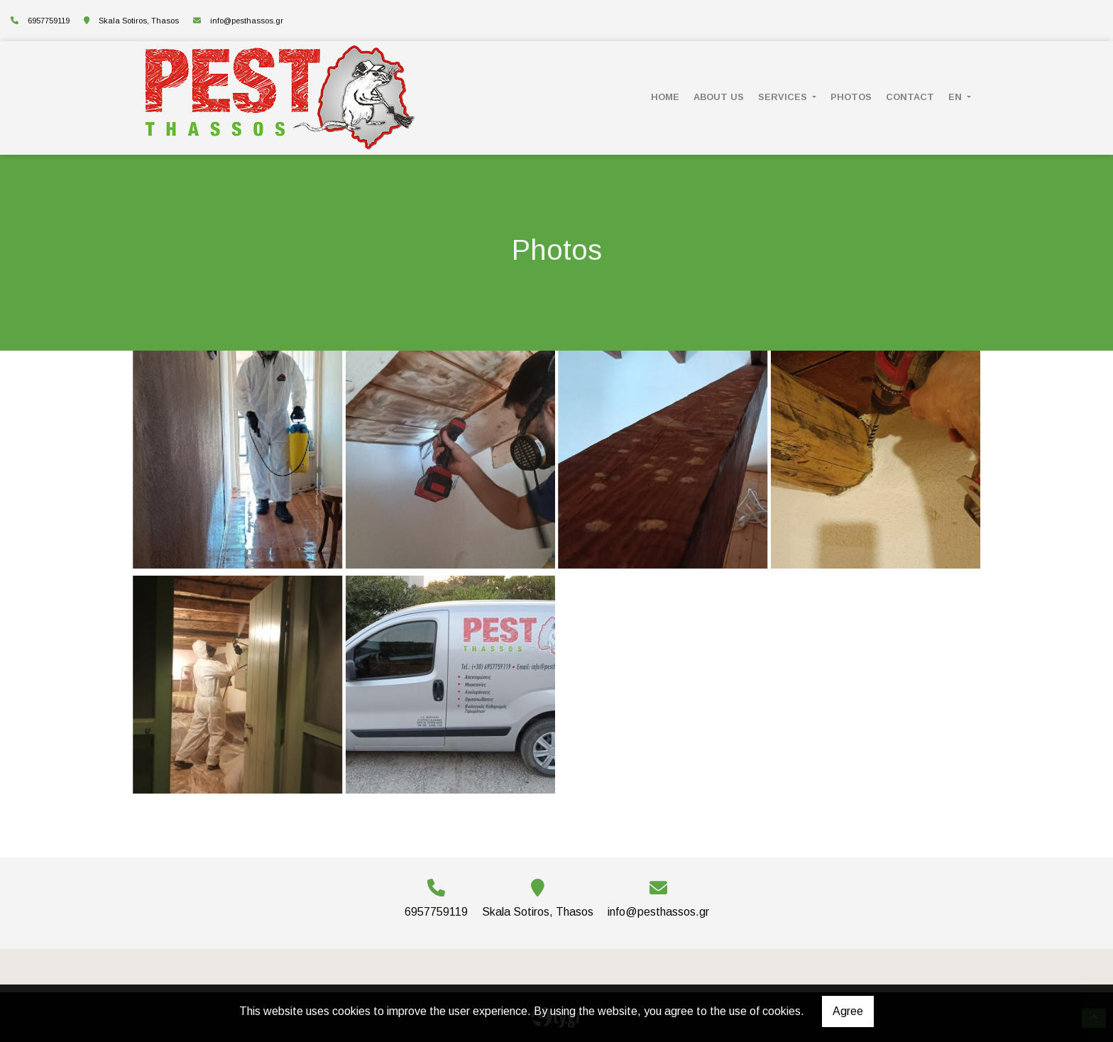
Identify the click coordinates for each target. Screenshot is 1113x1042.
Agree (848, 1011)
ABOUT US (718, 97)
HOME (665, 97)
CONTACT (910, 97)
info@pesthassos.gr (246, 20)
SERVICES (784, 97)
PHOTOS (851, 97)
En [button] (956, 97)
